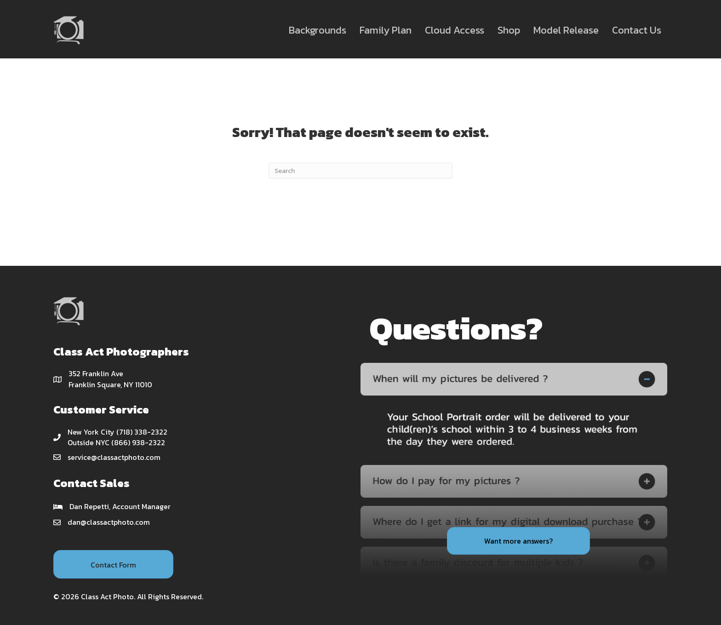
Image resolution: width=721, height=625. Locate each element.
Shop (509, 30)
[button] (113, 564)
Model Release (566, 30)
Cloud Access (454, 30)
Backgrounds (317, 30)
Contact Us (636, 30)
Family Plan (386, 30)
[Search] (360, 170)
